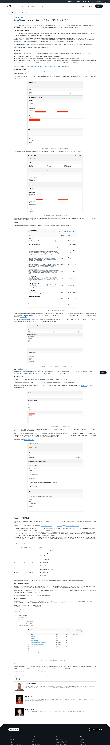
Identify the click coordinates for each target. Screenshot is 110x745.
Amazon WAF (17, 25)
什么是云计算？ (12, 742)
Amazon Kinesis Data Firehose (72, 525)
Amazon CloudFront (19, 373)
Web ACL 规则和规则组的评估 (30, 66)
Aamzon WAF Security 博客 (40, 668)
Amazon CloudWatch (32, 553)
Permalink (48, 22)
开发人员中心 (59, 739)
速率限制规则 (51, 313)
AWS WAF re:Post (29, 671)
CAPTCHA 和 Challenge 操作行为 (61, 66)
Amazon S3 (59, 525)
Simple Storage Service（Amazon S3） (37, 373)
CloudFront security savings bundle (57, 602)
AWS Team (17, 22)
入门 (33, 739)
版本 (27, 12)
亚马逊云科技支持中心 (44, 671)
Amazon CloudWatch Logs (46, 525)
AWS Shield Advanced (19, 586)
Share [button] (53, 22)
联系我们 (82, 739)
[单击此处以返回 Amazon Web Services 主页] (9, 6)
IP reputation (59, 218)
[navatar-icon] (106, 2)
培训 (33, 742)
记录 (15, 522)
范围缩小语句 (84, 385)
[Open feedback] (108, 372)
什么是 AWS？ (12, 739)
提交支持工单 (83, 742)
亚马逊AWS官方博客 (18, 17)
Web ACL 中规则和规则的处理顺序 (45, 66)
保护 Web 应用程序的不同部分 (32, 319)
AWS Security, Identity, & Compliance (57, 668)
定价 (89, 44)
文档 (40, 595)
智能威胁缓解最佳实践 (29, 439)
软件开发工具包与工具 (61, 742)
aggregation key (23, 316)
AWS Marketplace (71, 44)
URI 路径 (90, 315)
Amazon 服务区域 (27, 44)
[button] (107, 1)
